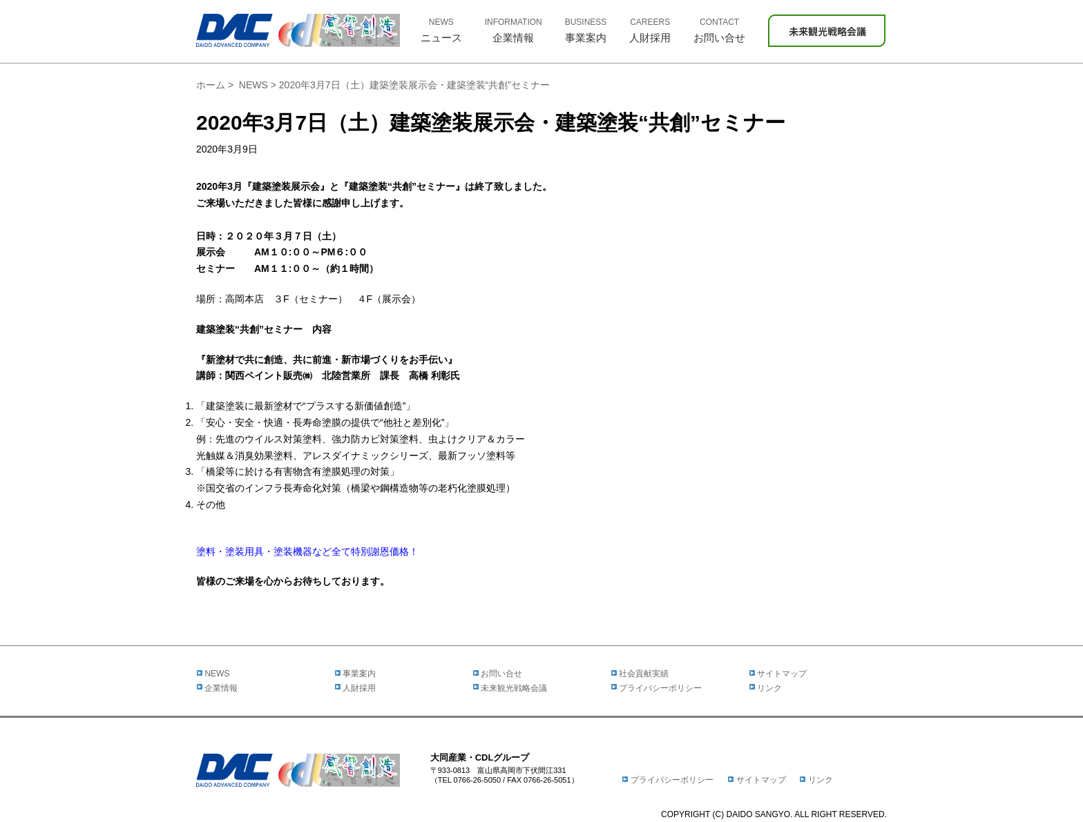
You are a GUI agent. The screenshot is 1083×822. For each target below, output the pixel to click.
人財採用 (355, 688)
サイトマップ (778, 673)
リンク (765, 688)
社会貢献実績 (640, 673)
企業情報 (217, 688)
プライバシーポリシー (656, 688)
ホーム (210, 84)
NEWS (253, 84)
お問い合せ (497, 673)
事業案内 (355, 673)
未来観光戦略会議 (509, 688)
